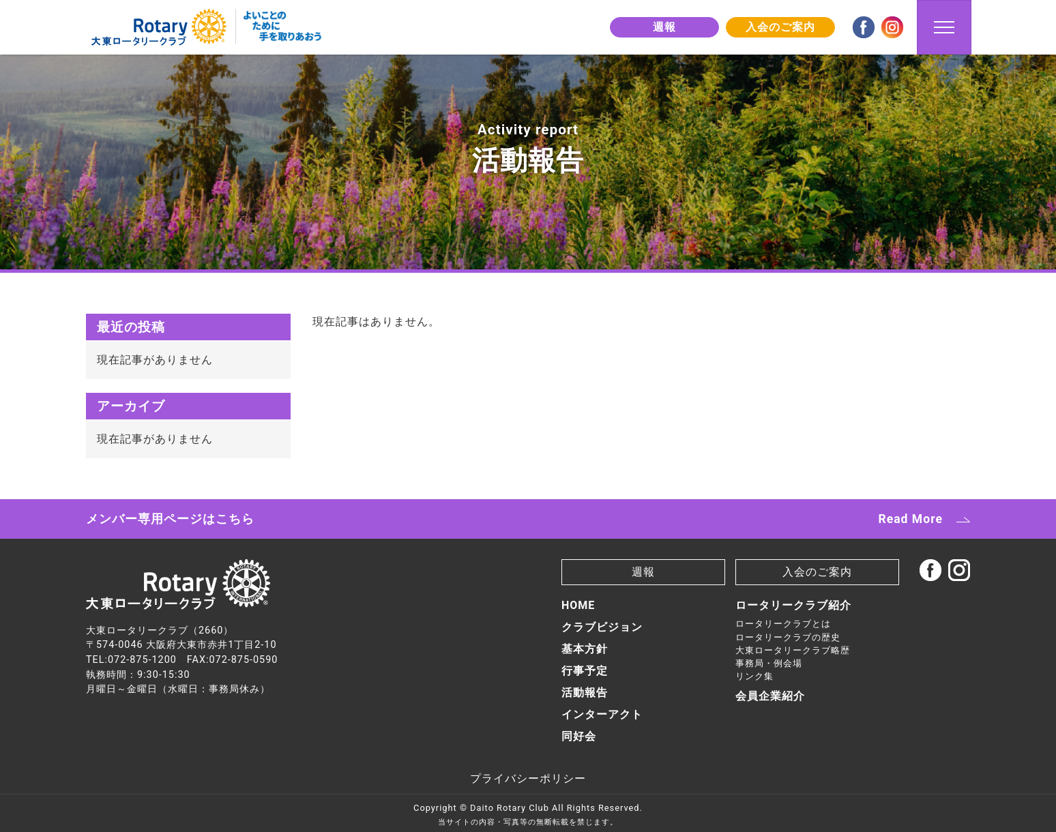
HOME (578, 605)
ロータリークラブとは (783, 624)
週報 (664, 26)
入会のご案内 (780, 26)
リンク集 (754, 676)
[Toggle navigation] (944, 27)
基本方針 (584, 648)
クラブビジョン (602, 627)
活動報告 (584, 692)
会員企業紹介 (770, 695)
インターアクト (602, 714)
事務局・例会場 (768, 663)
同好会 (578, 736)
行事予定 (584, 670)
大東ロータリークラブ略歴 (792, 650)
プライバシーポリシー (528, 778)
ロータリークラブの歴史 (787, 637)
